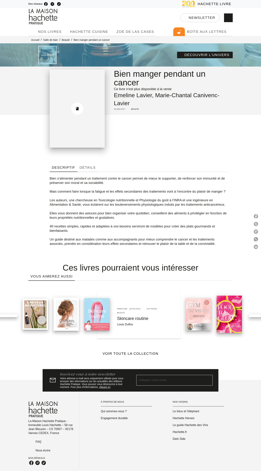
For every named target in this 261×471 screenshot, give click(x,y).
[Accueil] (43, 16)
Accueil (35, 39)
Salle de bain (50, 39)
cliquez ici (104, 387)
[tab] (32, 31)
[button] (200, 17)
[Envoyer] (208, 380)
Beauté (66, 39)
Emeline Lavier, (134, 95)
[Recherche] (228, 17)
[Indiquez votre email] (170, 380)
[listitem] (46, 4)
